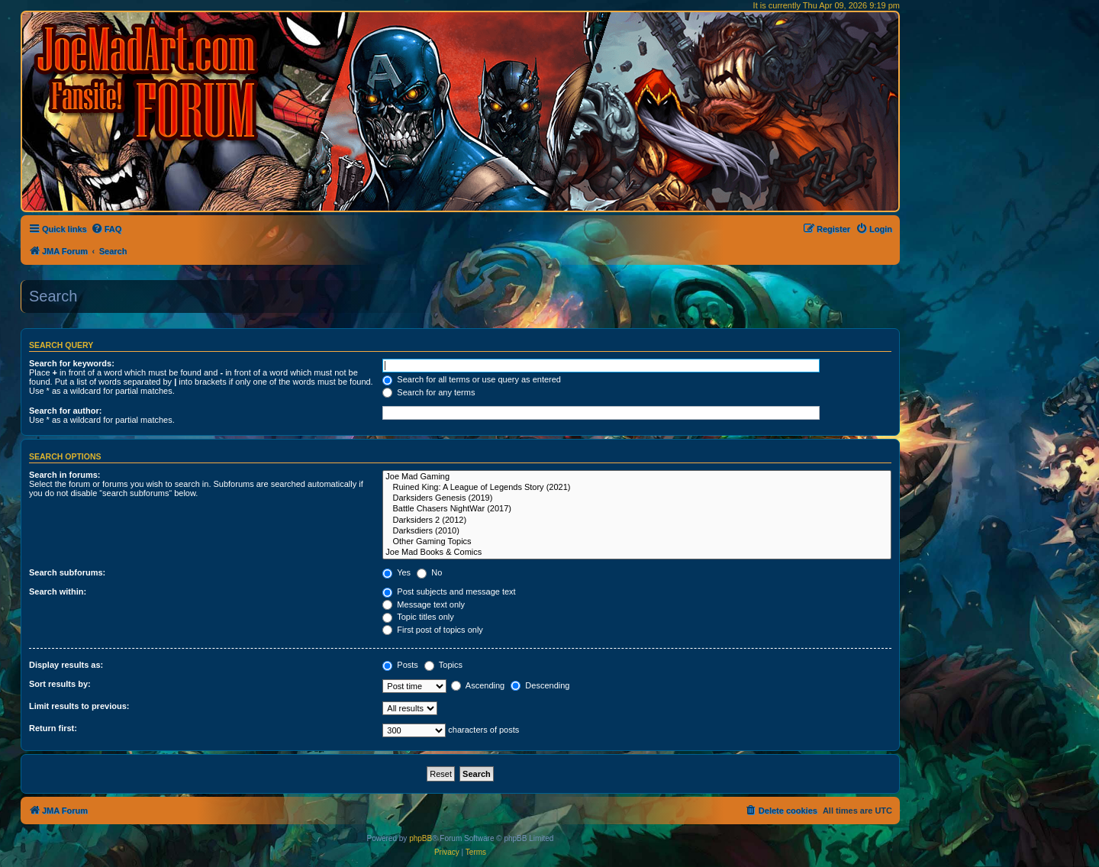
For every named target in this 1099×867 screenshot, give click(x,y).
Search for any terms (428, 392)
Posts (400, 664)
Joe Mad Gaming (637, 477)
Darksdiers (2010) (637, 531)
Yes (396, 572)
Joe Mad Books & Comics (637, 552)
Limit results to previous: (79, 706)
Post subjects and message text (448, 591)
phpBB (420, 838)
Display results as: (66, 664)
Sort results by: (60, 683)
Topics (443, 664)
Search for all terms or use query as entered (471, 379)
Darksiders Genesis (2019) (637, 498)
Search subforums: (67, 572)
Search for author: (65, 410)
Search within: (57, 591)
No (429, 572)
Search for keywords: (71, 363)
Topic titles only (417, 616)
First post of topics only (432, 629)
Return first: (53, 728)
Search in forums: (65, 474)
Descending (540, 685)
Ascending (477, 685)
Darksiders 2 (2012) (637, 520)
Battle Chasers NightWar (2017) (637, 509)
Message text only (423, 604)
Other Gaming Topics (637, 542)
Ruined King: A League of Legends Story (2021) (637, 487)
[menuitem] (106, 229)
